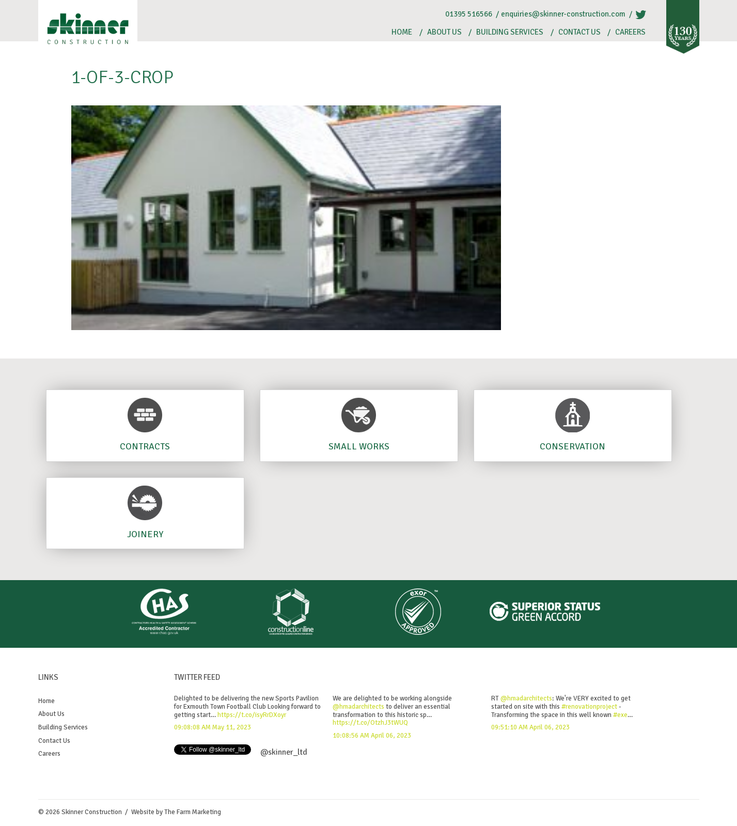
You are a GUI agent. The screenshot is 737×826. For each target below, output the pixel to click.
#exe (620, 715)
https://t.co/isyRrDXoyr (251, 715)
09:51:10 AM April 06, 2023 (530, 727)
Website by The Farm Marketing (176, 812)
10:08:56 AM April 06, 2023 (372, 735)
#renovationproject (589, 707)
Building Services (509, 32)
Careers (630, 32)
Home (401, 32)
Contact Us (579, 32)
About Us (444, 32)
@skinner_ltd (283, 752)
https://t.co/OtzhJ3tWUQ (370, 723)
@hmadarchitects (358, 707)
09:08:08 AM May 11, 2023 (212, 727)
